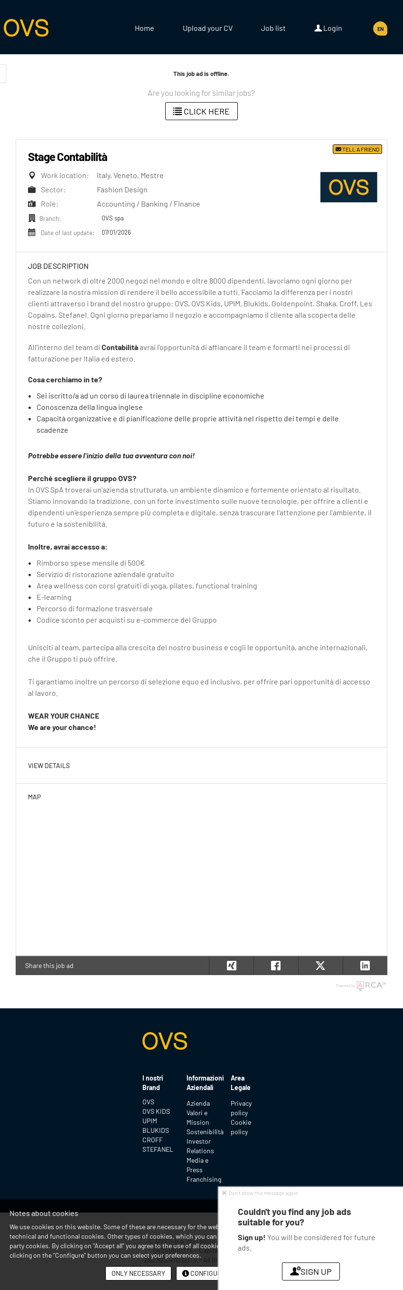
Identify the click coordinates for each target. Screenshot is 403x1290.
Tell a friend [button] (357, 149)
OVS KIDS (156, 1111)
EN (380, 29)
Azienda (198, 1103)
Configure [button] (203, 1273)
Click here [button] (201, 111)
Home (144, 27)
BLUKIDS (155, 1130)
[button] (365, 965)
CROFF (152, 1140)
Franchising (204, 1179)
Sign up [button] (311, 1271)
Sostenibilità (205, 1132)
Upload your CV (208, 27)
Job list (273, 27)
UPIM (149, 1121)
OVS (148, 1102)
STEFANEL (157, 1149)
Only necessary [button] (138, 1273)
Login (328, 28)
